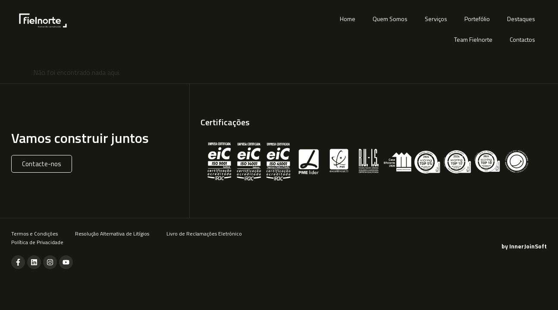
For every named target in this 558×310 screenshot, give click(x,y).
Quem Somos (390, 18)
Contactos (522, 39)
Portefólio (477, 18)
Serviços (436, 18)
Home (347, 18)
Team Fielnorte (473, 39)
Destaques (521, 18)
